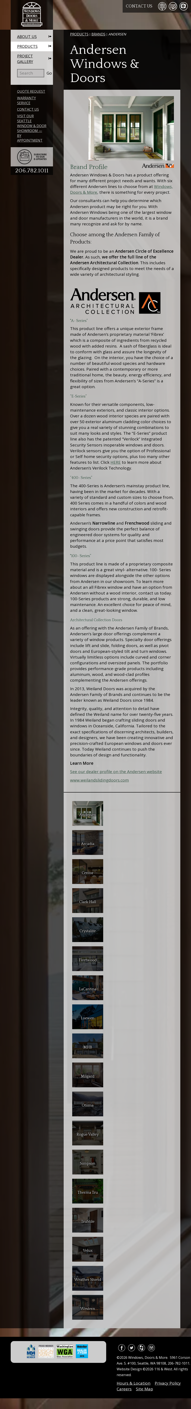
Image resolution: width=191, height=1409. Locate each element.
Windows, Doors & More (32, 15)
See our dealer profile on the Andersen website (116, 771)
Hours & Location (133, 1383)
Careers (124, 1389)
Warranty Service (26, 100)
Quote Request (31, 91)
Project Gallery (25, 58)
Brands (98, 34)
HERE (115, 462)
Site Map (144, 1389)
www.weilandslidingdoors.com (99, 780)
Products (27, 46)
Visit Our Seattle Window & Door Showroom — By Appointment (31, 128)
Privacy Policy (168, 1383)
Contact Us (139, 6)
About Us (27, 36)
